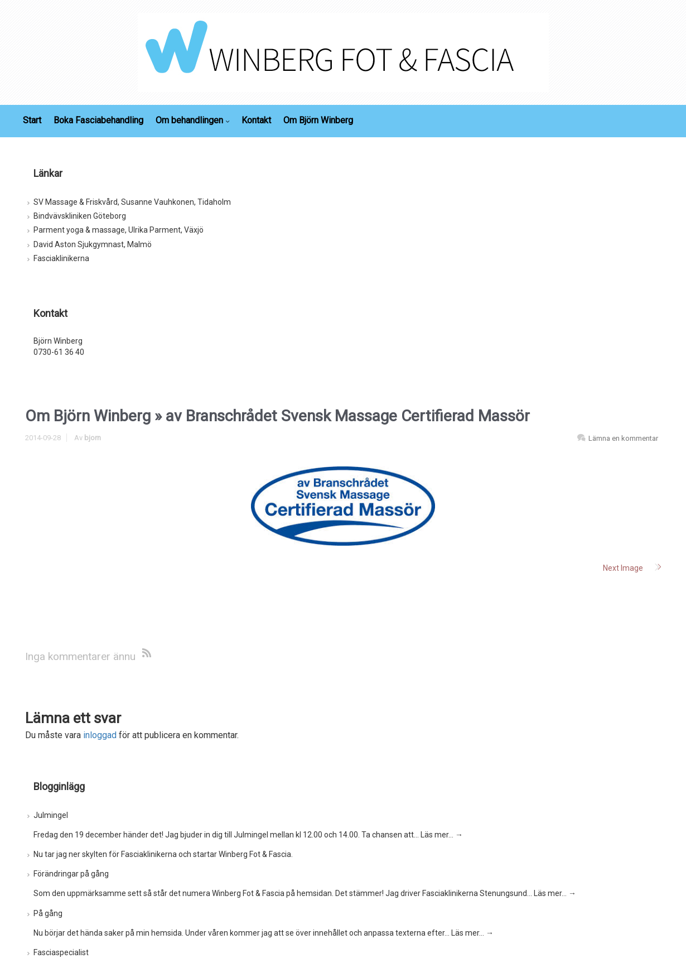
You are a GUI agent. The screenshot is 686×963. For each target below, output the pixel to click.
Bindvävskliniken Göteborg (79, 215)
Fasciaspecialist (61, 952)
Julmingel (50, 815)
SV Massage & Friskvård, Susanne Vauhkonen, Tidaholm (132, 202)
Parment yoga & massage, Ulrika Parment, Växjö (118, 229)
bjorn (92, 438)
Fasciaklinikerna (61, 258)
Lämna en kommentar (623, 438)
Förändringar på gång (71, 873)
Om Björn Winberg (88, 416)
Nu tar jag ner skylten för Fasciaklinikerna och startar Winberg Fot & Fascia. (163, 854)
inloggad (100, 735)
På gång (47, 913)
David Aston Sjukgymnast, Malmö (92, 244)
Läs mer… (442, 834)
